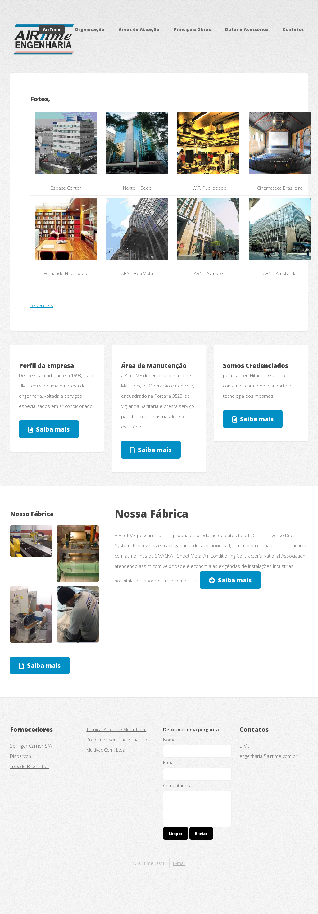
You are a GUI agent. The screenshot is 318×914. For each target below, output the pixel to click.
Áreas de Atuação (139, 29)
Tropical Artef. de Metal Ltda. (116, 729)
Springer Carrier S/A (31, 746)
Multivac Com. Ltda (105, 750)
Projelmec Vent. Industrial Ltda (118, 739)
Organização (89, 29)
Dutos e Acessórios (246, 29)
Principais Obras (192, 29)
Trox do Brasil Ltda (29, 766)
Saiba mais (41, 305)
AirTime (52, 29)
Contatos (293, 29)
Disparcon (20, 756)
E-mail (179, 863)
